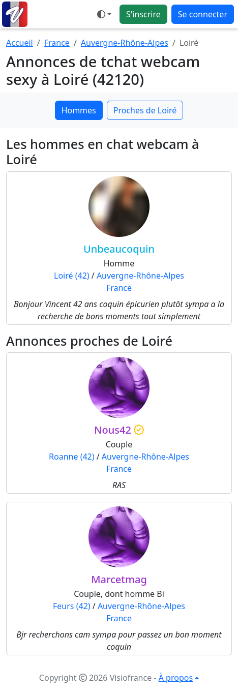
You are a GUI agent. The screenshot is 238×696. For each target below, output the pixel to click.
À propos (176, 677)
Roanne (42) (71, 456)
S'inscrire (143, 14)
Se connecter (202, 14)
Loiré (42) (72, 275)
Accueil (19, 42)
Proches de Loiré (145, 110)
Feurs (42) (72, 606)
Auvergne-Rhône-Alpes (124, 42)
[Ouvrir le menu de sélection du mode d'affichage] (104, 14)
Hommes (79, 110)
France (57, 42)
